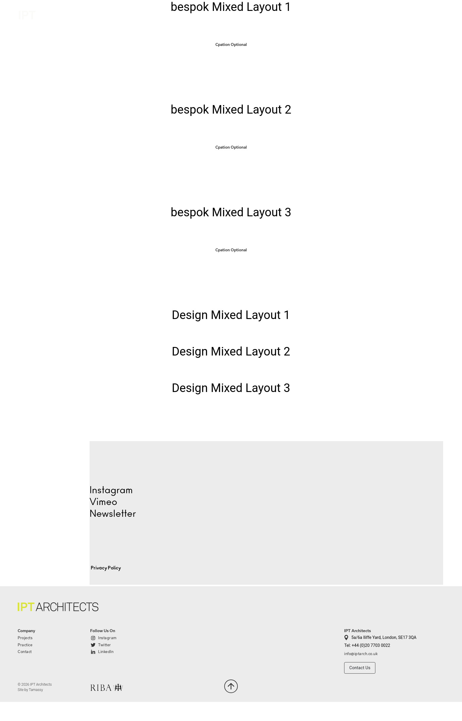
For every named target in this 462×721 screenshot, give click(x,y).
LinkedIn (105, 651)
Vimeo (103, 502)
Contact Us (359, 667)
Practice (394, 14)
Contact (431, 15)
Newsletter (113, 514)
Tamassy (36, 690)
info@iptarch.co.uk (360, 654)
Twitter (104, 645)
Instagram (107, 638)
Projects (361, 14)
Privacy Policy (106, 568)
